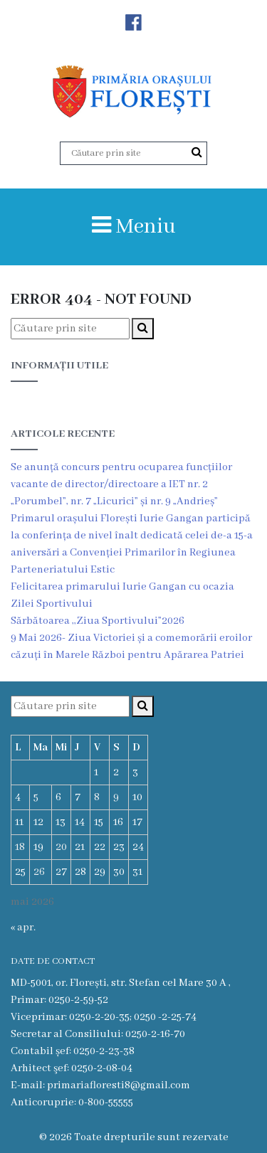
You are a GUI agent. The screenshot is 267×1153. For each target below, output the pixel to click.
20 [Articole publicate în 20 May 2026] (61, 847)
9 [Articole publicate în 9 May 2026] (116, 797)
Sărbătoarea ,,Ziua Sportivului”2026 (97, 621)
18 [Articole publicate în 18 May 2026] (20, 847)
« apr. (23, 927)
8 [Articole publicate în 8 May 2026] (97, 797)
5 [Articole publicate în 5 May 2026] (35, 797)
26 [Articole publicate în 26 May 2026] (39, 872)
